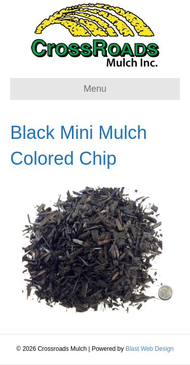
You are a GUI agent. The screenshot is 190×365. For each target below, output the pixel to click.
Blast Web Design (150, 348)
